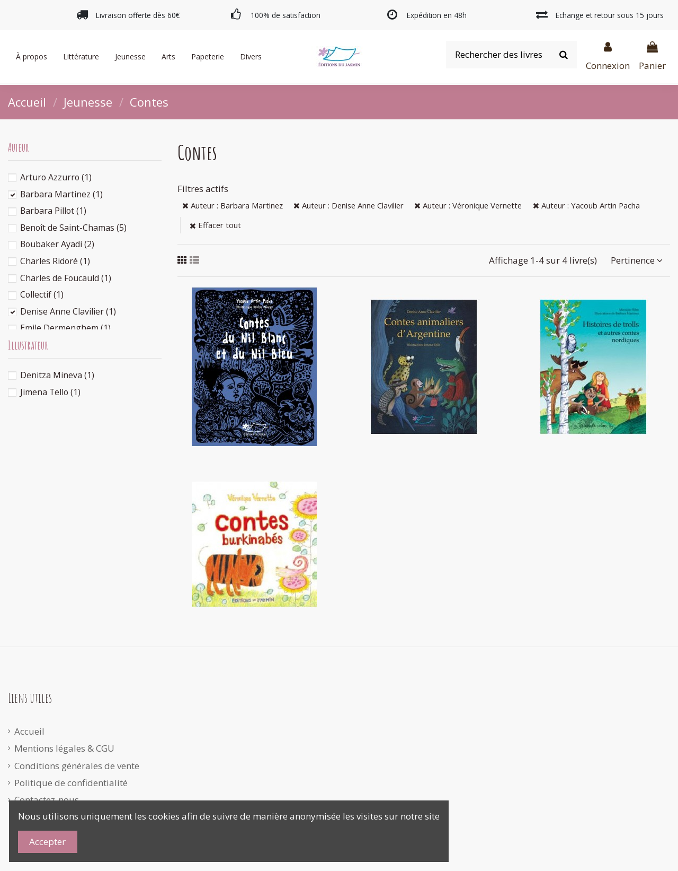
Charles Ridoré (55, 261)
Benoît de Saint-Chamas (73, 227)
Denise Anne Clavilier (68, 311)
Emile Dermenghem (65, 328)
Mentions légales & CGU (64, 748)
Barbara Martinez (61, 194)
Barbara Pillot (53, 210)
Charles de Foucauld (65, 278)
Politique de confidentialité (71, 783)
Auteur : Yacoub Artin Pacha (586, 205)
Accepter (47, 841)
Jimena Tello (50, 392)
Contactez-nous (46, 800)
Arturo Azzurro (56, 177)
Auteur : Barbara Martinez (232, 205)
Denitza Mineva (57, 375)
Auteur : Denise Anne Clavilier (348, 205)
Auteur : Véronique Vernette (468, 205)
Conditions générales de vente (76, 766)
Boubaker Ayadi (57, 244)
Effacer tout (215, 225)
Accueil (29, 731)
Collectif (42, 294)
